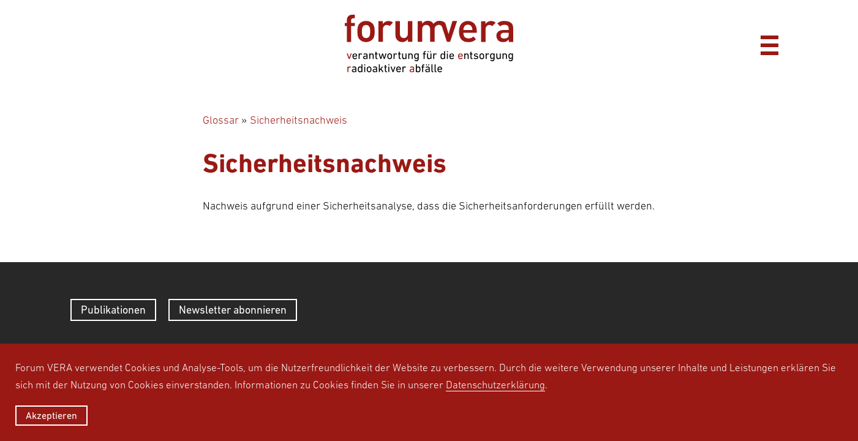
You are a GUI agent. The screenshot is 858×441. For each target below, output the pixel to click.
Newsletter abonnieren (233, 309)
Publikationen (113, 309)
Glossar (221, 120)
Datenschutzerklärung (495, 385)
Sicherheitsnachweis (298, 120)
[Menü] (769, 43)
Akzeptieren (51, 415)
